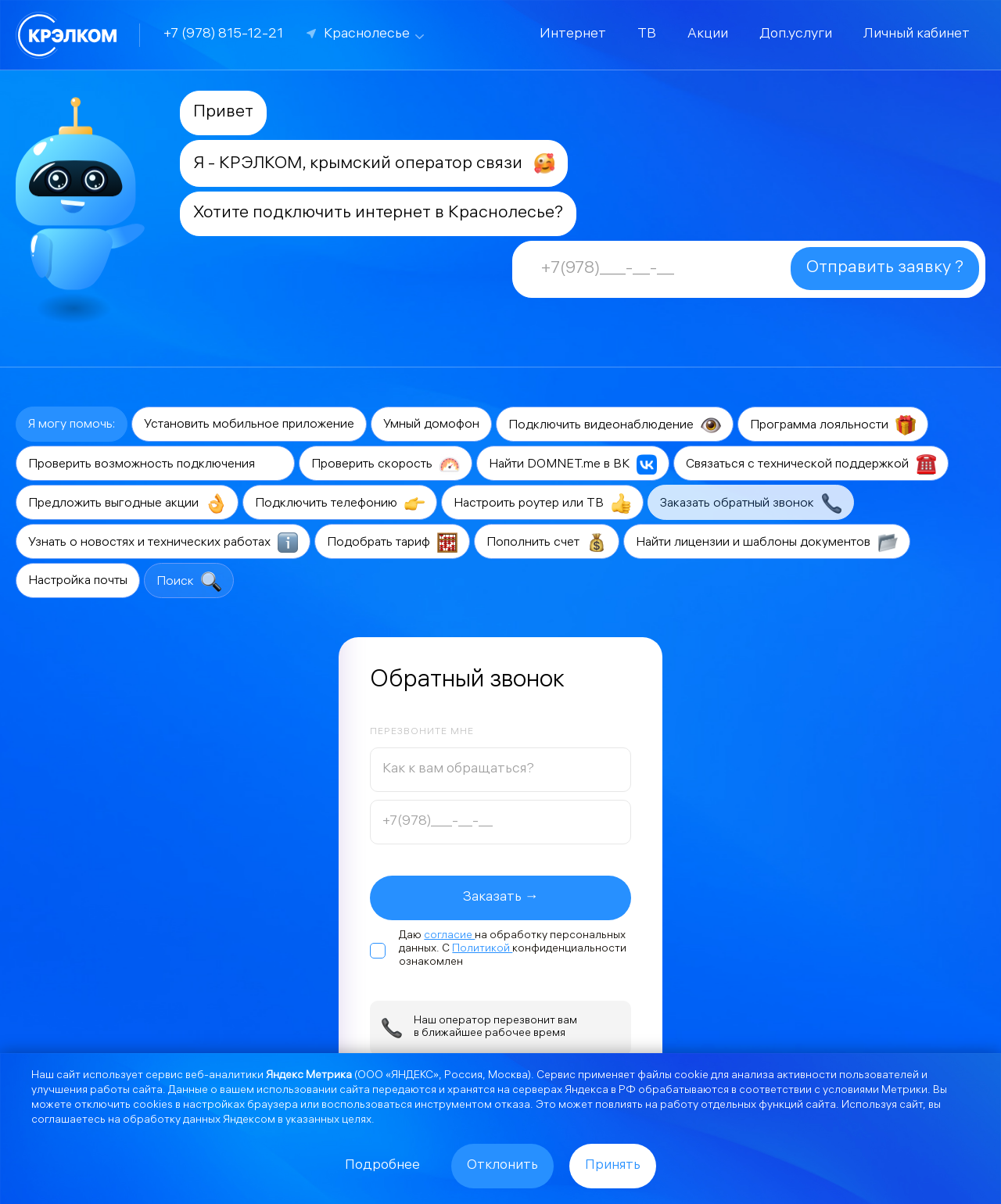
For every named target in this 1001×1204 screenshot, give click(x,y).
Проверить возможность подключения (155, 464)
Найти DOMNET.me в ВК (573, 464)
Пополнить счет (546, 542)
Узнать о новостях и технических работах (163, 542)
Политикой (482, 949)
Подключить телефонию (340, 503)
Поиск (188, 582)
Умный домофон (431, 425)
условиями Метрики (875, 1091)
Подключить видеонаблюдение (614, 425)
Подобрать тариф (392, 542)
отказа (512, 1106)
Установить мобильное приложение (249, 425)
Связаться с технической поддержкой (811, 464)
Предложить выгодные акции (127, 503)
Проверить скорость (385, 464)
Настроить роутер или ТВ (542, 503)
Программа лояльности (833, 425)
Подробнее (382, 1166)
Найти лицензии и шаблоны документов (767, 542)
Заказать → (501, 897)
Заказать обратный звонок (750, 503)
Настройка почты (77, 581)
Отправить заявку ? (884, 269)
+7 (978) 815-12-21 (223, 34)
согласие (449, 936)
